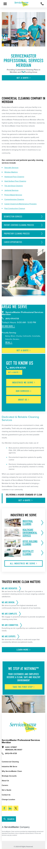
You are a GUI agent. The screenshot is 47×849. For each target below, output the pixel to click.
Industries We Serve (9, 766)
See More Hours (7, 326)
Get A (24, 77)
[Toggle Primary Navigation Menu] (5, 4)
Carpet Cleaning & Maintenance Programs (20, 204)
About (23, 399)
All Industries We (23, 563)
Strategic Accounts (9, 776)
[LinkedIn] (10, 808)
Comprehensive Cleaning (14, 199)
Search (9, 819)
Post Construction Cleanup (14, 208)
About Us (5, 781)
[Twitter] (15, 808)
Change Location (8, 799)
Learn (24, 649)
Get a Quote (6, 790)
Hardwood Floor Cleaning (14, 177)
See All (7, 342)
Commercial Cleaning (10, 762)
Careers (5, 785)
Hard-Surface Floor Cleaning (15, 181)
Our (23, 391)
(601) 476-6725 (10, 318)
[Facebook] (4, 808)
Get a (24, 350)
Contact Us (6, 795)
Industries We (23, 382)
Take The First (24, 687)
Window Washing (11, 172)
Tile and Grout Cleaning (13, 186)
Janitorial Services (11, 190)
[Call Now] (42, 3)
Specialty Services (11, 168)
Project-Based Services (13, 195)
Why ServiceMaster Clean (12, 771)
